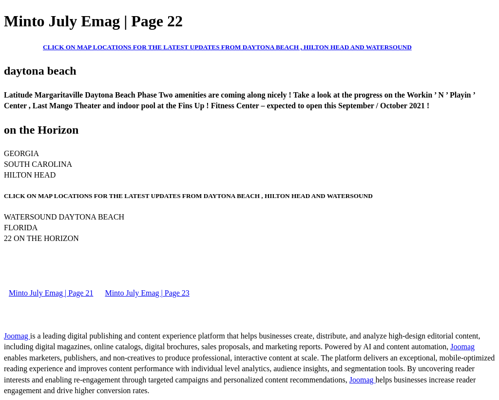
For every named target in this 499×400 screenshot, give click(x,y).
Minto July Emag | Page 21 (51, 293)
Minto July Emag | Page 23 (147, 293)
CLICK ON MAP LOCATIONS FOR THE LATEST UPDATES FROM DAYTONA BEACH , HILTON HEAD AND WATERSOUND (227, 47)
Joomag (17, 336)
